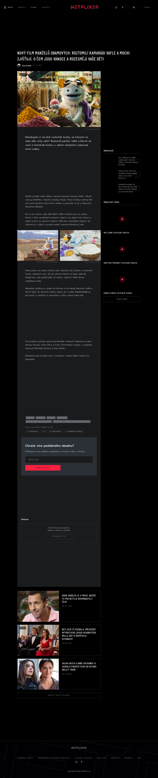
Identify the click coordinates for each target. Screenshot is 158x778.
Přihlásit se (42, 468)
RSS (139, 758)
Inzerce (129, 758)
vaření (30, 418)
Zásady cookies (83, 758)
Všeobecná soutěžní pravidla (54, 758)
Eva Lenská (26, 65)
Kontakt (115, 758)
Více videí (122, 299)
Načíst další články (59, 695)
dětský (51, 418)
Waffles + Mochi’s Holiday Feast (71, 421)
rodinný (62, 418)
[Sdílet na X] (43, 431)
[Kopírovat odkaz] (74, 431)
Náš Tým (101, 758)
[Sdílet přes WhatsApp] (55, 431)
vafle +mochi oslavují (39, 421)
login (147, 7)
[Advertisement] (59, 173)
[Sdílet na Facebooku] (32, 431)
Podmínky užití (25, 758)
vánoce (41, 418)
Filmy (23, 74)
